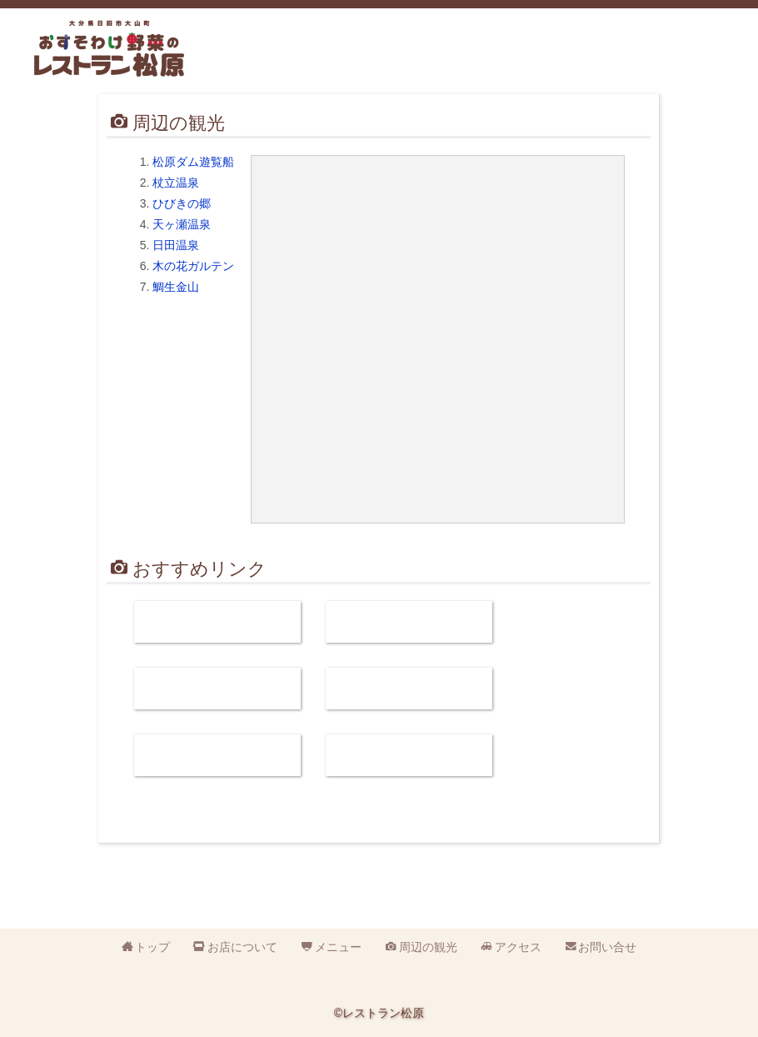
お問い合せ (691, 59)
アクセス (620, 59)
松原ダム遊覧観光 (217, 622)
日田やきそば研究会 (217, 688)
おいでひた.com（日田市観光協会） (409, 688)
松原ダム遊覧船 (193, 161)
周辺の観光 (549, 59)
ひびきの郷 (181, 203)
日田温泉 (175, 245)
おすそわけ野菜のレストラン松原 (108, 48)
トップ (152, 947)
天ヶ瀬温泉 (181, 224)
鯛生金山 (175, 286)
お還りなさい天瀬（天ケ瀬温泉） (217, 755)
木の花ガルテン (193, 266)
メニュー (479, 59)
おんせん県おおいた (409, 755)
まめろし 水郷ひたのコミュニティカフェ (409, 622)
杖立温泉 (175, 182)
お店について (408, 59)
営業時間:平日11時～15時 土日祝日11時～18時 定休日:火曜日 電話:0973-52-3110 (284, 53)
